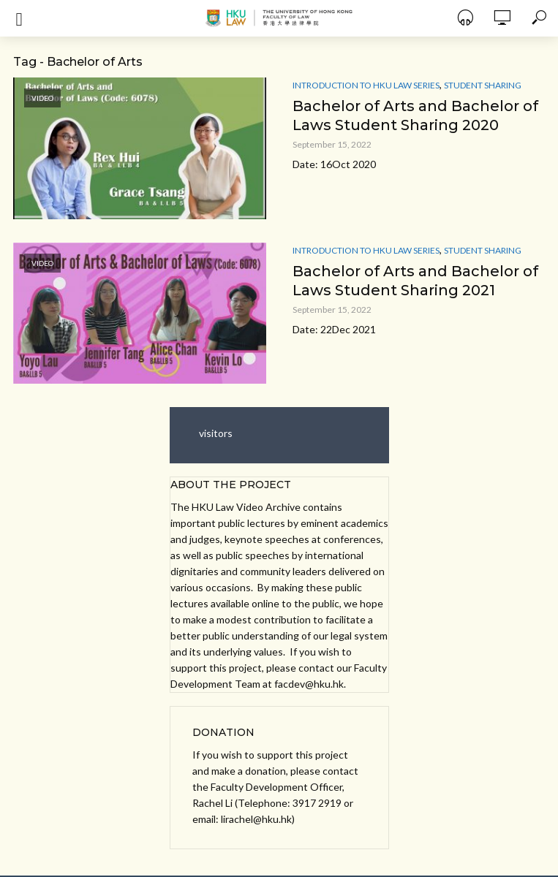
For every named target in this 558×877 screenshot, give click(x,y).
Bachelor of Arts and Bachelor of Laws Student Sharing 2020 (415, 115)
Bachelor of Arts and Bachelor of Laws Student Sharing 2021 (415, 280)
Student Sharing (482, 85)
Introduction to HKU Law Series (366, 85)
